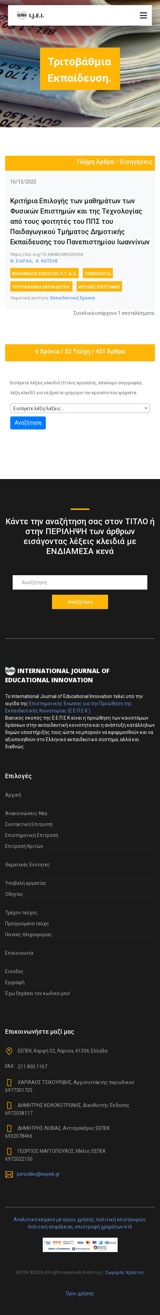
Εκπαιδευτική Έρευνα (72, 297)
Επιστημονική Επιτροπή (31, 835)
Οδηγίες (14, 894)
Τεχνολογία (97, 273)
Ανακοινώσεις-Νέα (26, 813)
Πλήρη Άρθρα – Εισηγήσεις (114, 161)
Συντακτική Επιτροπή (29, 824)
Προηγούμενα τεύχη (27, 923)
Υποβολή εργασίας (25, 883)
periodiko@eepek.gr (38, 1174)
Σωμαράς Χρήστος (124, 1272)
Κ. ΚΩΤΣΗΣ (47, 260)
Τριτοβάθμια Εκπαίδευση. (41, 287)
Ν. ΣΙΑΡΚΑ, (21, 260)
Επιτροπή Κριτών (24, 846)
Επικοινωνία (19, 953)
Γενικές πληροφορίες (28, 934)
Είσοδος (14, 971)
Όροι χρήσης (80, 1293)
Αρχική (13, 795)
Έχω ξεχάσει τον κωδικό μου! (37, 993)
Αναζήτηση (28, 423)
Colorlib (89, 1279)
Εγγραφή (15, 982)
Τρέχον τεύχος (21, 912)
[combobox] (80, 408)
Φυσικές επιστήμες (99, 287)
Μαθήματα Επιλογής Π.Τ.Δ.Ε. (44, 273)
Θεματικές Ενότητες (27, 864)
